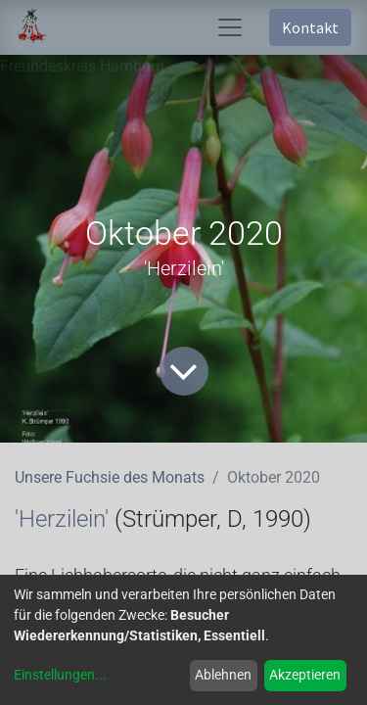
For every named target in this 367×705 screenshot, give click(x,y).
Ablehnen (223, 674)
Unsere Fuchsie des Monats (110, 477)
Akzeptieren (305, 674)
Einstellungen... (60, 674)
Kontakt (310, 27)
